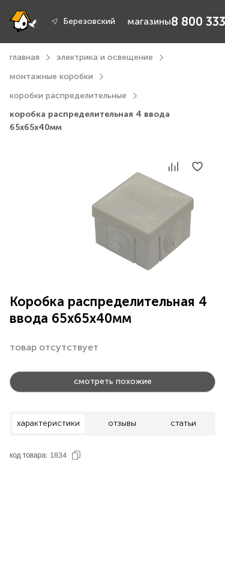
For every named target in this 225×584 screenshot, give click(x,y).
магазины (149, 21)
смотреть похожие (113, 381)
